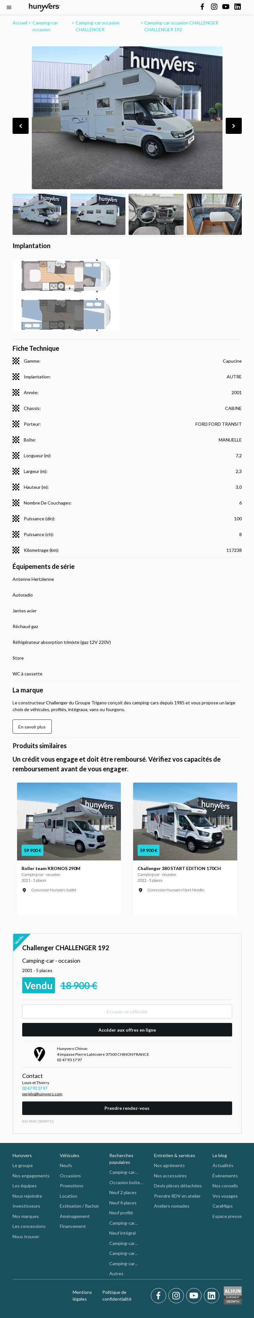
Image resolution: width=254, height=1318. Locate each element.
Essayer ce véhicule (127, 1011)
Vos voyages (225, 1196)
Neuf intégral (122, 1233)
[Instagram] (177, 1296)
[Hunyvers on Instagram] (214, 7)
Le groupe (23, 1165)
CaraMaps (223, 1206)
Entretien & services (174, 1155)
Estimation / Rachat (79, 1206)
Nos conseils (225, 1185)
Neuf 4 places (123, 1202)
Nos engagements (31, 1175)
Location (68, 1196)
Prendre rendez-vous (127, 1108)
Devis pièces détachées (178, 1185)
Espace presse (227, 1216)
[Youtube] (195, 1296)
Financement (73, 1226)
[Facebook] (159, 1296)
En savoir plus (32, 726)
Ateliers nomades (171, 1206)
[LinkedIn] (211, 1296)
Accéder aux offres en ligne (127, 1030)
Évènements (225, 1175)
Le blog (220, 1155)
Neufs (66, 1165)
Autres (116, 1273)
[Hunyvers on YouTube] (226, 7)
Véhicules (69, 1155)
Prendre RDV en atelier (177, 1196)
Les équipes (25, 1185)
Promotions (71, 1185)
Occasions (70, 1175)
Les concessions (29, 1226)
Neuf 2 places (123, 1192)
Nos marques (26, 1216)
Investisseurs (26, 1206)
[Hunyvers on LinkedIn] (237, 7)
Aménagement (75, 1216)
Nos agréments (169, 1165)
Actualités (223, 1165)
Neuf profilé (121, 1212)
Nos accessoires (170, 1175)
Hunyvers (22, 1155)
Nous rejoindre (27, 1196)
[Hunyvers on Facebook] (202, 7)
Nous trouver (26, 1236)
